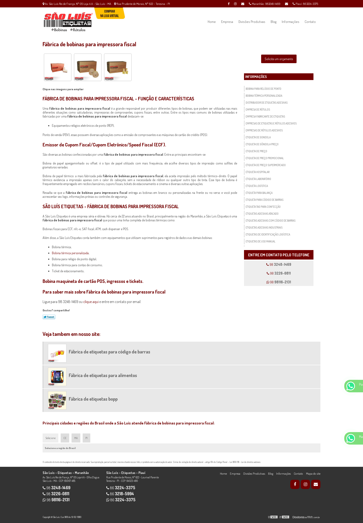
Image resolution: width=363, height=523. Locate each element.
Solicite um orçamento (279, 59)
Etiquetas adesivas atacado (262, 213)
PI (86, 438)
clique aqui (91, 301)
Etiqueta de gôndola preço (262, 144)
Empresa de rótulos (258, 109)
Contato (310, 21)
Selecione (50, 438)
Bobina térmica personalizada (70, 253)
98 (278, 264)
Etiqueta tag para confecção (263, 206)
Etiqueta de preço (256, 151)
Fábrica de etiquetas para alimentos (103, 375)
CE (64, 438)
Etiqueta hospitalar (257, 172)
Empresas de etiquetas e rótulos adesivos (271, 123)
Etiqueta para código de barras (264, 199)
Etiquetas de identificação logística (268, 234)
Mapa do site (313, 473)
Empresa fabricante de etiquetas (265, 116)
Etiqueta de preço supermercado (266, 165)
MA (76, 438)
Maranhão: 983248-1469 (264, 4)
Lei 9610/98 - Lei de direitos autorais (244, 462)
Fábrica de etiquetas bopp (93, 399)
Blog (273, 21)
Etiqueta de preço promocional (265, 158)
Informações (290, 21)
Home (212, 21)
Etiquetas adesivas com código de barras (270, 220)
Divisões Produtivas (251, 21)
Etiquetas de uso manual (260, 241)
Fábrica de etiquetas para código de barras (109, 352)
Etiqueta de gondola (258, 137)
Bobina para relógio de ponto (263, 88)
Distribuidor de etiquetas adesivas (267, 102)
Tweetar (49, 317)
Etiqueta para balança (259, 193)
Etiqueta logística (257, 186)
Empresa (227, 21)
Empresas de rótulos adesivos (264, 130)
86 (120, 488)
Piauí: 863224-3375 (305, 4)
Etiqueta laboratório (258, 179)
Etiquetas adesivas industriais (264, 227)
